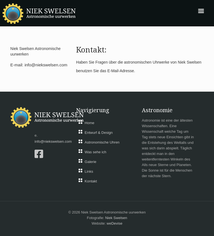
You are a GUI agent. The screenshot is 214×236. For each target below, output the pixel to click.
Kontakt (91, 181)
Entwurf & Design (99, 132)
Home (89, 123)
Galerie (90, 162)
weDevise (114, 223)
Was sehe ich (95, 152)
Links (89, 171)
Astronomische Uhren (102, 142)
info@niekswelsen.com (46, 64)
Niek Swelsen (116, 218)
